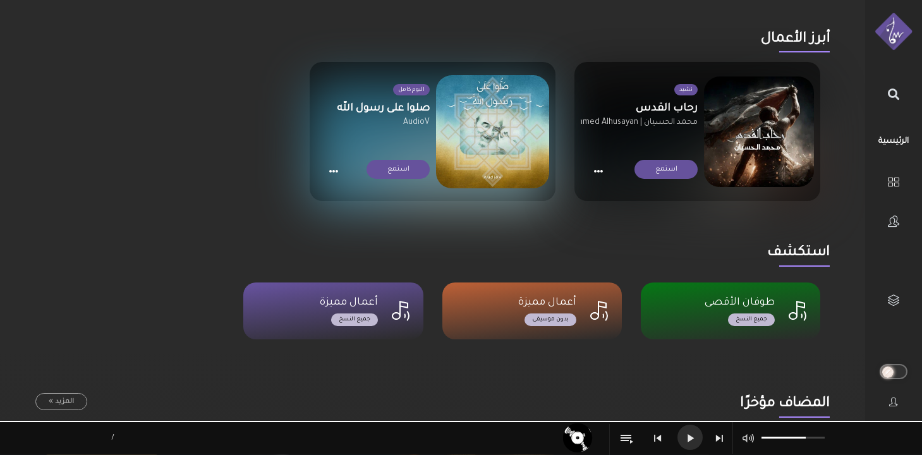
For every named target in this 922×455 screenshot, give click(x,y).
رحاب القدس (667, 108)
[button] (598, 171)
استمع (666, 169)
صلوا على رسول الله (383, 108)
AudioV (416, 122)
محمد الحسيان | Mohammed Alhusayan (626, 122)
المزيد (64, 402)
